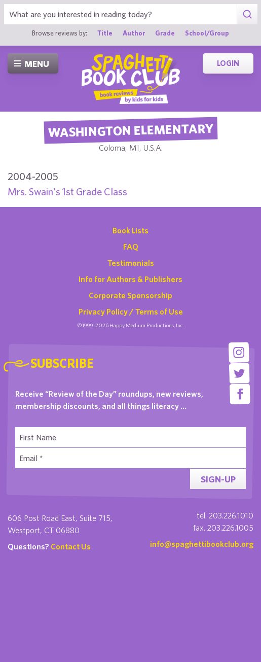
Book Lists (130, 230)
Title (105, 33)
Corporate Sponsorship (130, 295)
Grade (165, 33)
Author (134, 33)
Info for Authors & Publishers (130, 279)
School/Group (207, 33)
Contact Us (71, 546)
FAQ (130, 246)
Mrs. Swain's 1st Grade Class (67, 191)
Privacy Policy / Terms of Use (131, 311)
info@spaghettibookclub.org (201, 543)
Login (228, 63)
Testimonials (130, 262)
